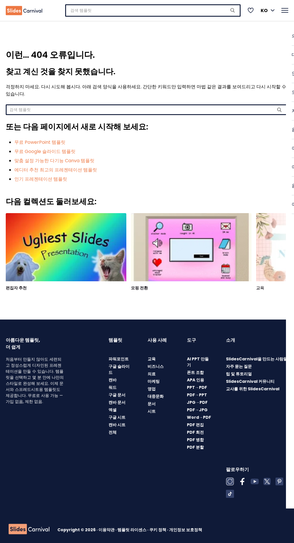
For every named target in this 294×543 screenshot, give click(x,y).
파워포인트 (119, 357)
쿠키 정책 (158, 528)
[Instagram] (230, 480)
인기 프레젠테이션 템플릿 (40, 177)
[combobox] (153, 9)
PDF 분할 (195, 445)
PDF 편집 (195, 423)
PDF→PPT (197, 393)
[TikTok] (230, 492)
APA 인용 (195, 378)
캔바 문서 (117, 401)
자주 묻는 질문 (239, 365)
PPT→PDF (197, 386)
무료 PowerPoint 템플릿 (39, 140)
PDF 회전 (195, 430)
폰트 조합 (195, 371)
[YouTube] (255, 480)
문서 (152, 402)
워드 (113, 386)
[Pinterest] (279, 480)
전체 (113, 430)
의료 (152, 372)
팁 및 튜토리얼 (239, 372)
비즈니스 (156, 365)
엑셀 (113, 408)
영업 (152, 387)
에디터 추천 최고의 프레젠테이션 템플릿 (55, 168)
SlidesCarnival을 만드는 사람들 (256, 357)
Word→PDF (199, 415)
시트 (152, 409)
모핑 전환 (139, 286)
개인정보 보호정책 (185, 528)
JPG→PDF (197, 401)
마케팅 (154, 380)
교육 (260, 286)
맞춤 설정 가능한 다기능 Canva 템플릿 (54, 159)
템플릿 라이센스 (132, 528)
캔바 (113, 378)
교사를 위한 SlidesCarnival (252, 387)
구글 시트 (117, 415)
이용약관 (106, 528)
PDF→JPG (197, 408)
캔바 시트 (117, 423)
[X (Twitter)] (267, 480)
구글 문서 (117, 393)
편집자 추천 (16, 286)
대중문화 (156, 394)
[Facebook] (242, 480)
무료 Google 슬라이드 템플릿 (45, 149)
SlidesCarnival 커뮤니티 (250, 380)
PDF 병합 (195, 438)
